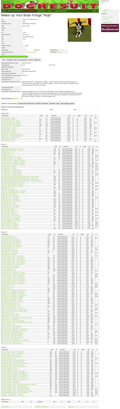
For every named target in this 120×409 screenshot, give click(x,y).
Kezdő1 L (18, 121)
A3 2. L (16, 368)
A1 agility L (22, 163)
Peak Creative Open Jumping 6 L (25, 390)
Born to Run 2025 (5, 332)
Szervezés (106, 19)
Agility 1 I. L (13, 208)
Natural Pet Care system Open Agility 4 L (26, 384)
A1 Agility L (14, 194)
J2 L (16, 236)
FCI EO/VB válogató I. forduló (8, 256)
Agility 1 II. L (14, 212)
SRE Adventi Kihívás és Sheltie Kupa (10, 329)
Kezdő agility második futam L (17, 135)
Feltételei (59, 52)
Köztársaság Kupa (5, 251)
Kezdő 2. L (13, 119)
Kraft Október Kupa (5, 187)
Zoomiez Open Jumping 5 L (23, 389)
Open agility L (14, 251)
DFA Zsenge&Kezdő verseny (8, 121)
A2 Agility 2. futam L (22, 311)
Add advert (24, 56)
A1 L (15, 221)
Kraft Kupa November (6, 324)
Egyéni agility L (34, 178)
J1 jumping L (22, 165)
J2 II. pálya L (20, 301)
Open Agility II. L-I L (23, 373)
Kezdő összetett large (15, 137)
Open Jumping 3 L (20, 262)
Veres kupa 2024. (5, 166)
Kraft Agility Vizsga (5, 285)
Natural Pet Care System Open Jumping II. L (22, 322)
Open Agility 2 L (20, 257)
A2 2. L (16, 249)
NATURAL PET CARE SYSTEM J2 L (21, 340)
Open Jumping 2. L (17, 327)
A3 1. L (16, 369)
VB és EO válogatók (15, 11)
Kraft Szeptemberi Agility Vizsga (8, 303)
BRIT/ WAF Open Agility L (18, 320)
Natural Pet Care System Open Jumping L (22, 317)
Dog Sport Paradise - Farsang (8, 352)
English (105, 10)
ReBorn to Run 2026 (6, 338)
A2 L (16, 238)
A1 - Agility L (18, 157)
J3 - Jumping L (20, 395)
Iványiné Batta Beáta (31, 52)
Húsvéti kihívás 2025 (6, 265)
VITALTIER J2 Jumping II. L (17, 337)
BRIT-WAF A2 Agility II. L (17, 335)
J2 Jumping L (21, 308)
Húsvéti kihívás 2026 (6, 381)
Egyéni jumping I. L (35, 176)
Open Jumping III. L (17, 246)
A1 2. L (13, 153)
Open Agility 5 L (20, 277)
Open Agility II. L (17, 243)
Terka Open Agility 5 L (22, 386)
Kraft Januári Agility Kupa (7, 220)
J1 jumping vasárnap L (17, 174)
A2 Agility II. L (21, 296)
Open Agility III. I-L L (23, 376)
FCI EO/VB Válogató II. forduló (8, 384)
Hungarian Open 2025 (6, 239)
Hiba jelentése (5, 406)
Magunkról (71, 406)
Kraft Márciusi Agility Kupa (7, 248)
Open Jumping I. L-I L (24, 374)
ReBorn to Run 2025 (6, 223)
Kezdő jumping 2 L (17, 126)
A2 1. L (16, 248)
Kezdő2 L (18, 122)
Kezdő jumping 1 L (17, 124)
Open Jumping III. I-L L (24, 379)
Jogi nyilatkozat (107, 22)
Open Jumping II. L (16, 200)
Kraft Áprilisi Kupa (5, 138)
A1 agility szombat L (16, 170)
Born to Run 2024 (5, 208)
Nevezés (110, 17)
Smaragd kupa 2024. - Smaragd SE (9, 163)
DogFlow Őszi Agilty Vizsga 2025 (9, 308)
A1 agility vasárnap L (17, 173)
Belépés (94, 10)
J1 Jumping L (21, 182)
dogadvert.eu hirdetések (41, 406)
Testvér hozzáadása (15, 56)
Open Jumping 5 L (21, 280)
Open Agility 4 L (20, 275)
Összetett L (14, 254)
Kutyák (49, 10)
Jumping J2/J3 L (19, 356)
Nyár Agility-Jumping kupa (7, 157)
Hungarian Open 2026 (6, 360)
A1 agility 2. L (23, 161)
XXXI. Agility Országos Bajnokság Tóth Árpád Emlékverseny (15, 176)
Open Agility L (15, 199)
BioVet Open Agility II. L (18, 364)
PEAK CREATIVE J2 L (17, 343)
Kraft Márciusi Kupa (6, 130)
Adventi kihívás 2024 (6, 205)
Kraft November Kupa (6, 202)
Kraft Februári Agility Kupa (7, 236)
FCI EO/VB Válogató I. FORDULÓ (9, 371)
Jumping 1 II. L (14, 213)
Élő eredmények (30, 11)
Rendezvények (41, 10)
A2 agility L (22, 272)
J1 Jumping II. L (16, 228)
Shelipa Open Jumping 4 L (23, 387)
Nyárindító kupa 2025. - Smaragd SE (10, 272)
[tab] (3, 60)
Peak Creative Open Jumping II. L (21, 363)
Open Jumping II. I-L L (24, 377)
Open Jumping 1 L (20, 259)
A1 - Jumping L (18, 158)
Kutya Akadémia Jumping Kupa (8, 299)
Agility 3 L (19, 355)
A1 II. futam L (20, 150)
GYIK (104, 17)
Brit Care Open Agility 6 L (23, 392)
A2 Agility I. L (21, 293)
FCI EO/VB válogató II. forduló (8, 275)
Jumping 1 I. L (14, 210)
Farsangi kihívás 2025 (6, 215)
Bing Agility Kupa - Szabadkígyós (9, 290)
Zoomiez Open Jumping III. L (20, 366)
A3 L (16, 358)
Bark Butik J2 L (15, 319)
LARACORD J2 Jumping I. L (17, 333)
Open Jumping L (16, 195)
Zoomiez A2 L (15, 316)
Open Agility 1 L (20, 256)
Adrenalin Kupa (5, 134)
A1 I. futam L (20, 148)
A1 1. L (13, 152)
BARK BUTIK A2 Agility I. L (17, 332)
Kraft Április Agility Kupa (7, 269)
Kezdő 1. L (13, 117)
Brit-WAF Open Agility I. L (19, 361)
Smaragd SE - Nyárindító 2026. (8, 394)
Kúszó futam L (16, 215)
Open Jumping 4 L (21, 278)
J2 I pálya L (20, 299)
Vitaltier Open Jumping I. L (19, 360)
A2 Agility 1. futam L (22, 309)
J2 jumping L (23, 273)
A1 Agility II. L (21, 186)
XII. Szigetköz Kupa (6, 170)
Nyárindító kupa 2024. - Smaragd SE (10, 160)
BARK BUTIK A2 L (16, 342)
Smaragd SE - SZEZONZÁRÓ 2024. (10, 191)
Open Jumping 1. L (17, 325)
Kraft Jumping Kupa (6, 127)
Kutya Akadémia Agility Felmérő (8, 148)
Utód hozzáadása (5, 56)
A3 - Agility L (20, 394)
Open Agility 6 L (20, 283)
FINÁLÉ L (20, 298)
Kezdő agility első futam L (16, 134)
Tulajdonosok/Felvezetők (60, 10)
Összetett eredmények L (36, 181)
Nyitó (3, 11)
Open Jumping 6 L (21, 282)
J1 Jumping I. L (15, 225)
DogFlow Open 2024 (6, 194)
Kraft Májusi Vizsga (5, 152)
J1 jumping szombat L (17, 171)
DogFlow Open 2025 (6, 316)
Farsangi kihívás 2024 (6, 124)
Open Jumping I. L (17, 241)
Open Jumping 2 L (20, 261)
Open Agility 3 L (20, 264)
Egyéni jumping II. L (35, 179)
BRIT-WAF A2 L (16, 338)
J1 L (13, 155)
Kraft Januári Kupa (5, 117)
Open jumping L (15, 252)
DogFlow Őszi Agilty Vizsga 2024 (9, 182)
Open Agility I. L (17, 239)
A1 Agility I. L (21, 184)
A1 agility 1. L (23, 160)
